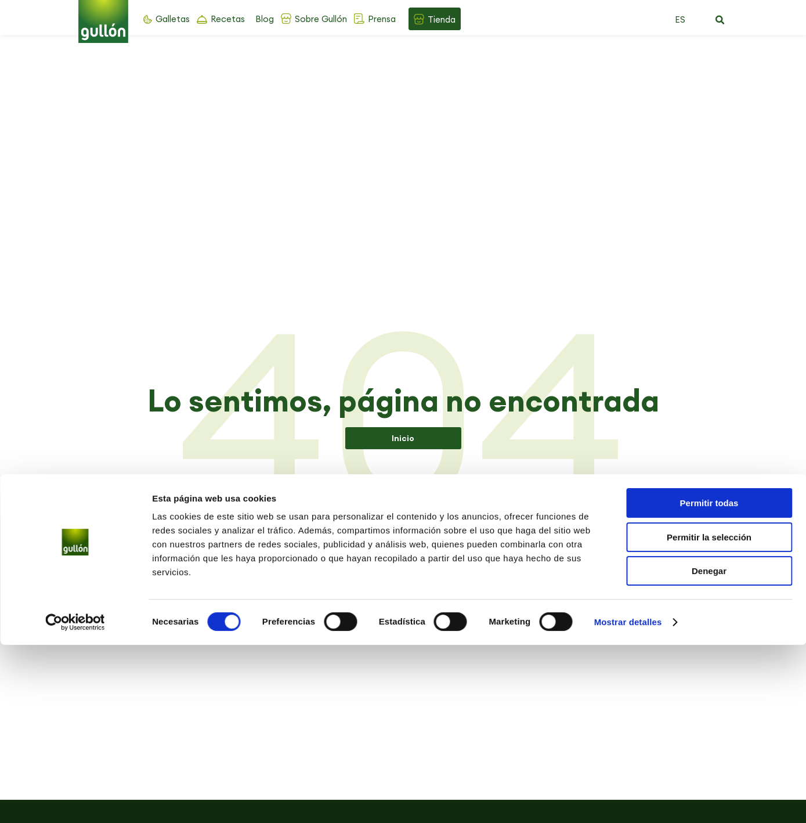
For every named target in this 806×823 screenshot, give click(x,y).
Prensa (382, 18)
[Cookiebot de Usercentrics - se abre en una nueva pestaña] (75, 800)
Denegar (709, 749)
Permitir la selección (709, 715)
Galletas (173, 18)
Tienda (442, 19)
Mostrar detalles (628, 800)
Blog (264, 18)
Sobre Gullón (321, 18)
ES (680, 19)
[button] (720, 20)
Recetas (228, 18)
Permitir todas (709, 681)
